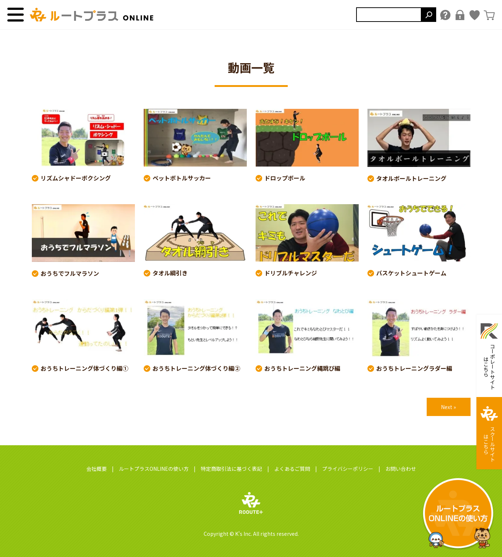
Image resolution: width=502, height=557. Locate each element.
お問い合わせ (400, 468)
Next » (448, 407)
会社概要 (96, 468)
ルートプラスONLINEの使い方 (154, 468)
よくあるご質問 (292, 468)
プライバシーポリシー (347, 468)
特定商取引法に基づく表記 (231, 468)
